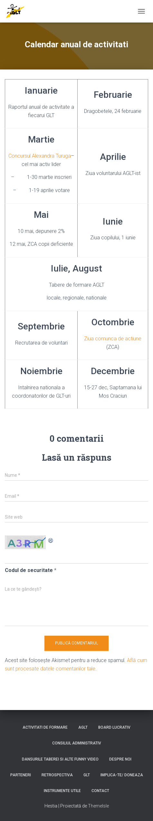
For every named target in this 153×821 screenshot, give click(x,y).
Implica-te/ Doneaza (121, 775)
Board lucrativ (114, 727)
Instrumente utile (62, 791)
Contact (100, 791)
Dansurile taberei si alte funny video (60, 759)
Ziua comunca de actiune (112, 339)
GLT (86, 775)
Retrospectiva (57, 775)
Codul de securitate (29, 570)
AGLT (83, 727)
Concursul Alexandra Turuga (39, 156)
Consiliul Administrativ (76, 743)
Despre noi (120, 759)
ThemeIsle (98, 805)
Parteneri (20, 775)
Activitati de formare (45, 727)
